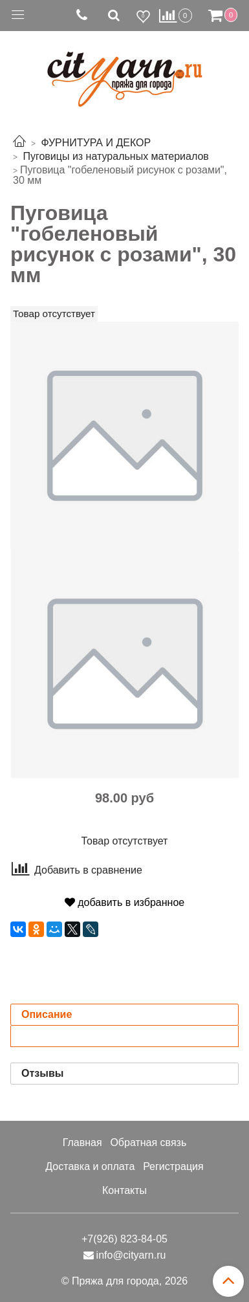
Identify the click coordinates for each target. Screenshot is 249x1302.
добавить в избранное (124, 902)
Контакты (124, 1190)
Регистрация (173, 1166)
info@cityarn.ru (131, 1255)
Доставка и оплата (90, 1166)
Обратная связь (148, 1142)
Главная (82, 1142)
